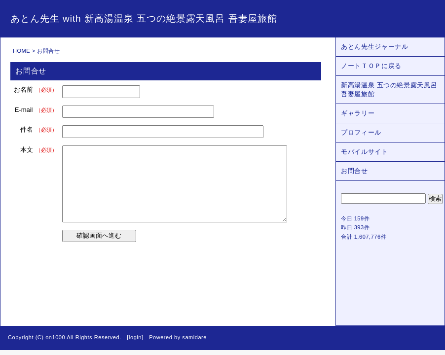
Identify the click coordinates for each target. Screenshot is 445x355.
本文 (38, 149)
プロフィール (361, 132)
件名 (38, 129)
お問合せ (354, 171)
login (135, 337)
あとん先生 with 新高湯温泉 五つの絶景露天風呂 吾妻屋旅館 (143, 18)
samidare (194, 337)
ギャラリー (357, 113)
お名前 (35, 89)
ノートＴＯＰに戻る (371, 66)
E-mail (36, 109)
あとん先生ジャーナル (374, 46)
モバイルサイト (364, 151)
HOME (21, 51)
